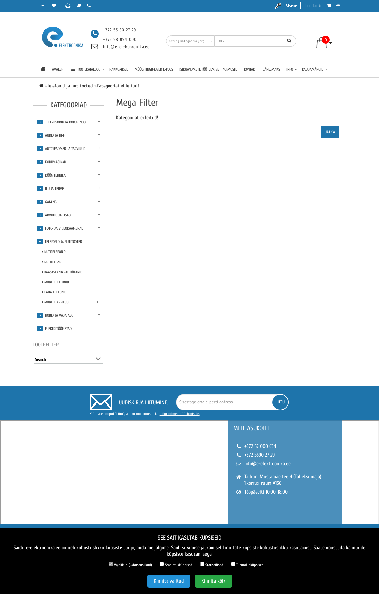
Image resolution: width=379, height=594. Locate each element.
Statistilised (211, 564)
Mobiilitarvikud (55, 302)
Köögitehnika (51, 175)
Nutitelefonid (54, 252)
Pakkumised (118, 69)
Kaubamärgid (315, 69)
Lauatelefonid (54, 292)
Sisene (291, 5)
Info (291, 69)
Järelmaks (271, 69)
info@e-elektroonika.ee (126, 47)
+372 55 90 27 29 (119, 30)
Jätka (330, 132)
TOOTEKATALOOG (88, 69)
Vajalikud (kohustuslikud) (130, 564)
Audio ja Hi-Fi (51, 135)
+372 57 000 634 (260, 446)
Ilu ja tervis (50, 188)
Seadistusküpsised (176, 564)
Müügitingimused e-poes (154, 69)
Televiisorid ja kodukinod (61, 122)
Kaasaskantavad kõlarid (62, 272)
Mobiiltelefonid (55, 282)
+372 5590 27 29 (259, 455)
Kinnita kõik (213, 581)
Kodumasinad (51, 162)
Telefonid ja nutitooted (59, 241)
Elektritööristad (54, 328)
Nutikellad (51, 262)
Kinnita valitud (169, 581)
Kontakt (250, 69)
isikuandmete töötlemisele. (180, 414)
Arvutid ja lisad (54, 215)
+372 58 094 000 (120, 39)
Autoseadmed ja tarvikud (61, 148)
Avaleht (58, 69)
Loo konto (313, 5)
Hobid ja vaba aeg (55, 315)
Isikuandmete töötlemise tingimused (208, 69)
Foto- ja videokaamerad (60, 228)
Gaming (47, 202)
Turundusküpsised (247, 564)
